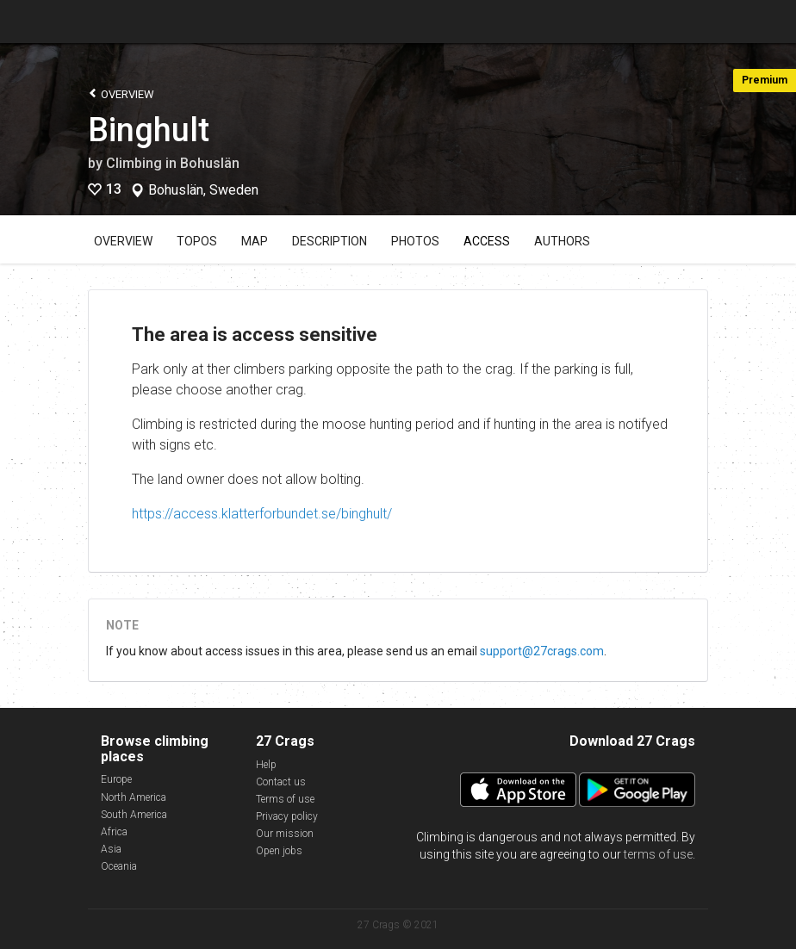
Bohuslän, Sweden (203, 190)
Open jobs (279, 851)
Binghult (148, 130)
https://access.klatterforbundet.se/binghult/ (262, 514)
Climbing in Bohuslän (172, 163)
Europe (116, 779)
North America (133, 797)
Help (266, 765)
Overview (121, 93)
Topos (197, 241)
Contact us (281, 782)
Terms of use (285, 799)
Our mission (285, 834)
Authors (562, 241)
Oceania (119, 866)
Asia (111, 849)
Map (254, 241)
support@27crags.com (542, 651)
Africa (114, 832)
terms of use (658, 854)
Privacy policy (287, 816)
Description (329, 241)
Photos (415, 241)
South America (134, 815)
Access (486, 241)
